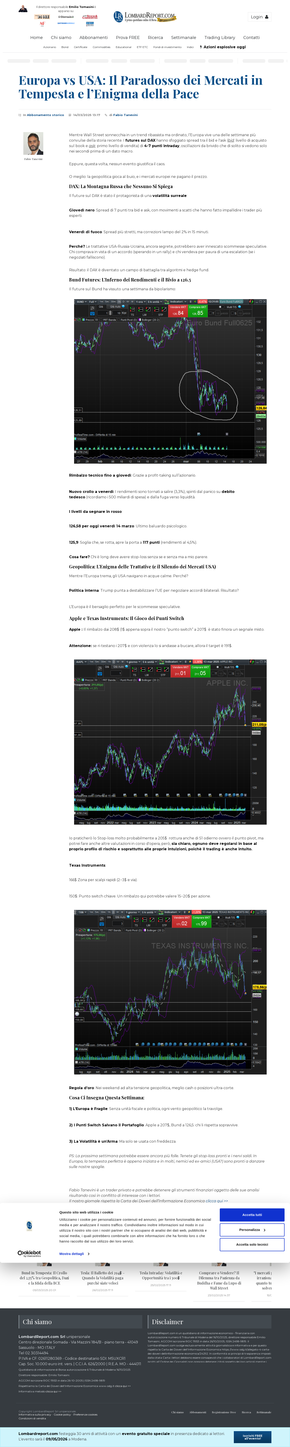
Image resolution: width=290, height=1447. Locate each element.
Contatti (251, 37)
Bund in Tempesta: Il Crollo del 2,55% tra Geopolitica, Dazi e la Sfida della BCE (44, 1277)
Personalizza (252, 1414)
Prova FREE (128, 37)
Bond (64, 47)
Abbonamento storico (45, 115)
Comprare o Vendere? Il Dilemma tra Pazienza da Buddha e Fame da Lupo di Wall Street (219, 1280)
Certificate (80, 47)
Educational (123, 47)
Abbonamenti (94, 37)
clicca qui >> (217, 1201)
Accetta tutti (252, 1399)
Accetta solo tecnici (252, 1429)
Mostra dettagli (71, 1438)
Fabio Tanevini (125, 115)
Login (259, 16)
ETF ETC (142, 47)
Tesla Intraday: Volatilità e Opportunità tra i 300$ (161, 1275)
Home (36, 37)
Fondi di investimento (167, 47)
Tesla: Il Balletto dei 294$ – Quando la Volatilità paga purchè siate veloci (103, 1277)
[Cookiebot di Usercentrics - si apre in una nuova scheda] (29, 1438)
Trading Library (219, 37)
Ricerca (155, 37)
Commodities (101, 47)
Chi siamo (61, 37)
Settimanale (183, 37)
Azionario (49, 47)
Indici (190, 47)
